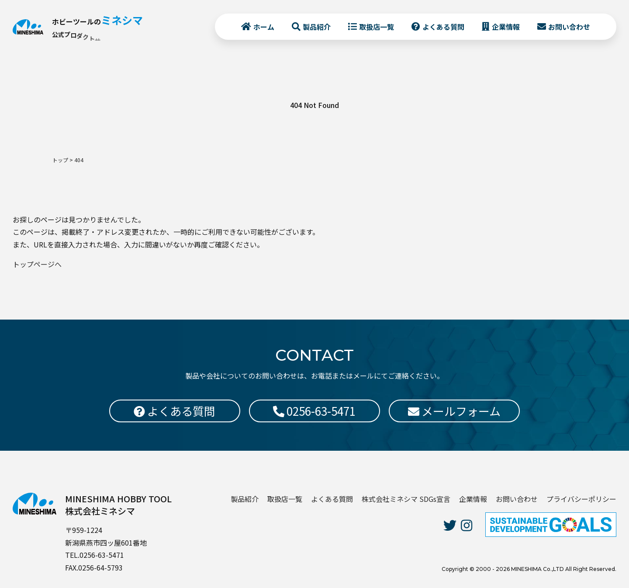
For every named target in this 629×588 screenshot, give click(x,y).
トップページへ (37, 264)
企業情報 (501, 31)
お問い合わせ (564, 31)
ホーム (259, 31)
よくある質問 (439, 31)
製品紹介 (312, 31)
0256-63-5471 (314, 411)
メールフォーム (454, 411)
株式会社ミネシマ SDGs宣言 (406, 499)
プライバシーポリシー (581, 499)
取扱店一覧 (371, 31)
